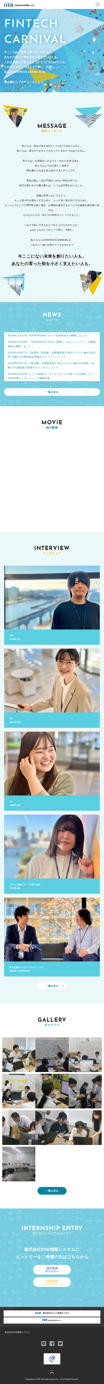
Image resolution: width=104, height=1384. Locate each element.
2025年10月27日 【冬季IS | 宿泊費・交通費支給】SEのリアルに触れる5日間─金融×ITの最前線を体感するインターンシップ (52, 354)
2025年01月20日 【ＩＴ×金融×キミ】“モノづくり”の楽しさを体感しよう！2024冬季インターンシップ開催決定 (52, 376)
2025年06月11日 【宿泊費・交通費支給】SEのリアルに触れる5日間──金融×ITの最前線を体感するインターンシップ (51, 365)
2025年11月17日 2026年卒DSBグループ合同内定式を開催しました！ (48, 335)
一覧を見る (52, 392)
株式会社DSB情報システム (17, 1332)
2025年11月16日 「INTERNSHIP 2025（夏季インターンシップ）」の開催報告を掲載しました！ (52, 344)
